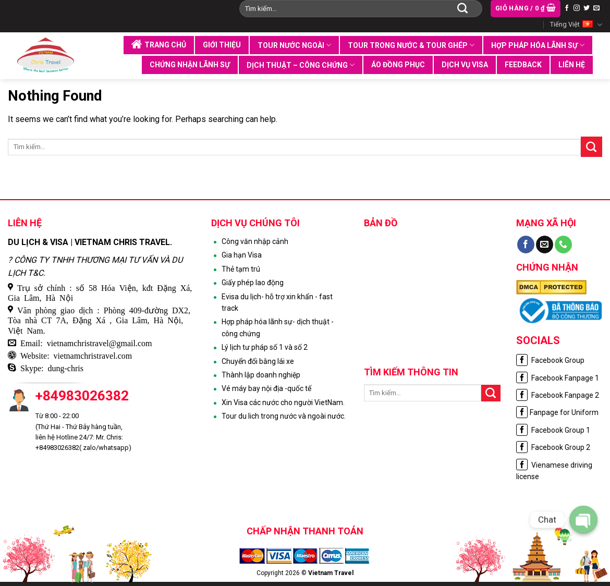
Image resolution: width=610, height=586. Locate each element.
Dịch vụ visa (465, 64)
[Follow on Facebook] (567, 8)
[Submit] (462, 8)
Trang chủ (158, 44)
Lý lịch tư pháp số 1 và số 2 (265, 347)
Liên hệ (571, 64)
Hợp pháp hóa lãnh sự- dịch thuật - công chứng (278, 327)
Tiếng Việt (576, 25)
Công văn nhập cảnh (255, 241)
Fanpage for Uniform (557, 412)
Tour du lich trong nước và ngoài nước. (284, 416)
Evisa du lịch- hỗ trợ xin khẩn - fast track (277, 302)
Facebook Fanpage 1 (557, 378)
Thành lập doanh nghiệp (261, 375)
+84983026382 (82, 396)
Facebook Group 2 (553, 447)
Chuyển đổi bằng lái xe (258, 361)
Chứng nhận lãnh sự (190, 64)
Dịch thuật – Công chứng (301, 65)
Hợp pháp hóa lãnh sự (537, 45)
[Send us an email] (596, 8)
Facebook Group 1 (553, 430)
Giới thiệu (222, 45)
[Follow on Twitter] (586, 8)
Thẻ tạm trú (241, 269)
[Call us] (563, 244)
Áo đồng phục (398, 64)
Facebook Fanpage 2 (557, 395)
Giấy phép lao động (253, 282)
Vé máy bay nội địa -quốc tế (266, 388)
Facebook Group (550, 360)
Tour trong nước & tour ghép (411, 45)
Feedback (523, 64)
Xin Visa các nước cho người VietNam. (283, 402)
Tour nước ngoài (294, 45)
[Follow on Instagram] (577, 8)
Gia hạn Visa (242, 255)
